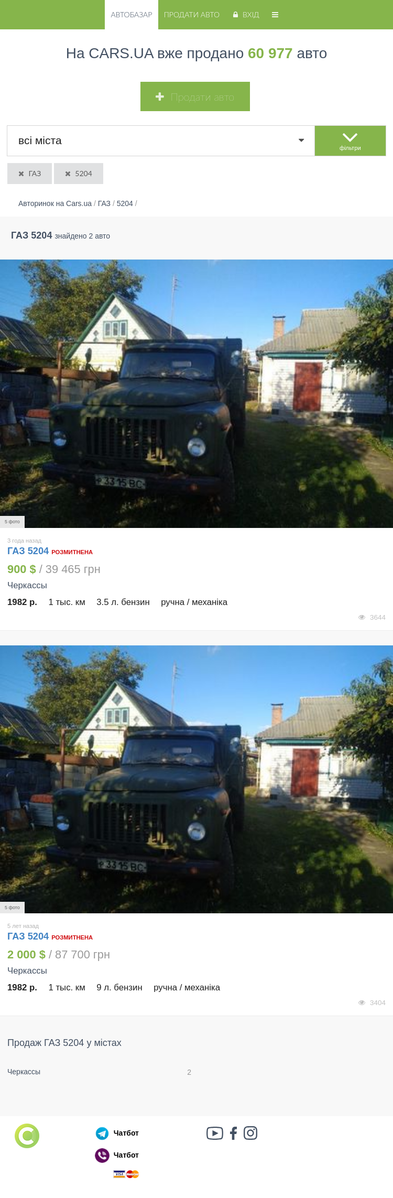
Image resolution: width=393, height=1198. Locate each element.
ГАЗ (29, 173)
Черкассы (23, 1071)
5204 (77, 173)
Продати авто (192, 14)
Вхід (245, 14)
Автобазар (131, 14)
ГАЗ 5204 (29, 551)
